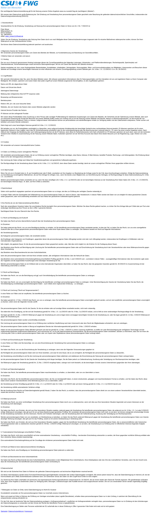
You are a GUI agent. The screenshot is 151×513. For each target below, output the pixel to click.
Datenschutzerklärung (16, 511)
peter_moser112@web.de (14, 36)
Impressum (28, 511)
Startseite (4, 511)
